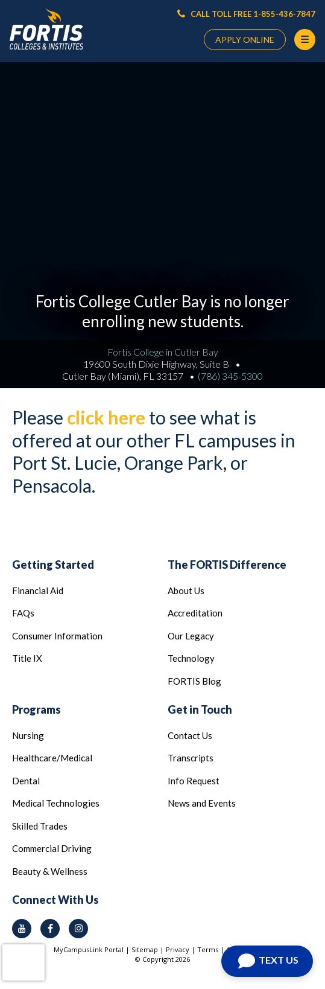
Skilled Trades (40, 826)
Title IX (27, 658)
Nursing (28, 735)
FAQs (23, 612)
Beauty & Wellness (49, 871)
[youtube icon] (21, 928)
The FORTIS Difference (227, 564)
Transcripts (190, 757)
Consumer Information (57, 635)
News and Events (202, 803)
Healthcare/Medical (52, 757)
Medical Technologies (55, 803)
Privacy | (181, 949)
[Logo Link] (46, 29)
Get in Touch (200, 709)
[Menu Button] (304, 39)
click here (106, 417)
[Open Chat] (267, 961)
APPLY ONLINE (244, 39)
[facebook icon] (50, 928)
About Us (186, 590)
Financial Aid (37, 590)
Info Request (193, 780)
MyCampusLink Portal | (92, 949)
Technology (191, 658)
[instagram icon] (78, 928)
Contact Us (190, 735)
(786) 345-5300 (230, 376)
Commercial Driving (52, 848)
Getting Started (53, 564)
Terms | (211, 949)
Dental (26, 780)
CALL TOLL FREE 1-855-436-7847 (246, 14)
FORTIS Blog (194, 681)
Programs (36, 709)
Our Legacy (191, 635)
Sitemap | (148, 949)
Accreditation (195, 612)
